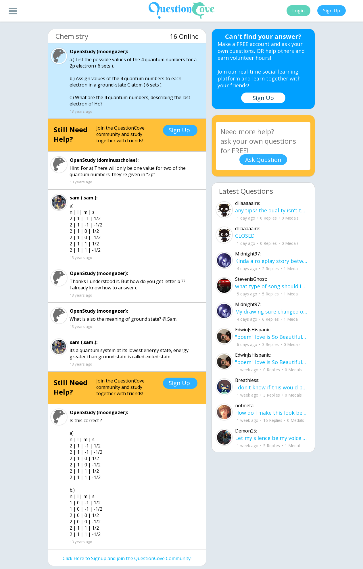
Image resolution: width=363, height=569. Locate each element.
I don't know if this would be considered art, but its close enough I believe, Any (271, 387)
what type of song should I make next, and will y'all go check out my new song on (271, 286)
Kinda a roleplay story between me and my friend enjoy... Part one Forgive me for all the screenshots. (271, 260)
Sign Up (331, 10)
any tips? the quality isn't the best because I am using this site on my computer (271, 210)
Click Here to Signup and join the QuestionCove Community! (127, 558)
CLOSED (245, 235)
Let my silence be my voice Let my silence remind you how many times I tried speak (271, 438)
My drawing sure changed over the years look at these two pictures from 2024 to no (271, 311)
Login (298, 10)
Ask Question (263, 160)
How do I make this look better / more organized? (271, 412)
